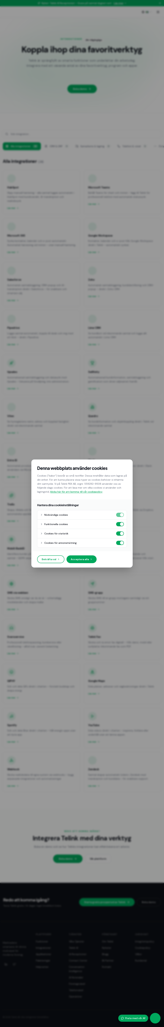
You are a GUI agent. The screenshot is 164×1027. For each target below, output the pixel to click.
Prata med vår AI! (133, 1018)
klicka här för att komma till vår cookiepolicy (76, 491)
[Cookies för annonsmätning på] (120, 543)
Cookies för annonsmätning (58, 542)
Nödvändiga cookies (54, 514)
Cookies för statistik (54, 533)
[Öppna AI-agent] (155, 1018)
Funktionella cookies (54, 524)
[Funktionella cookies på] (120, 524)
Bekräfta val (51, 559)
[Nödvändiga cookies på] (120, 515)
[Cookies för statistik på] (120, 533)
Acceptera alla (81, 559)
